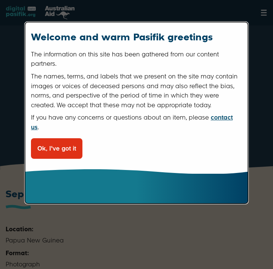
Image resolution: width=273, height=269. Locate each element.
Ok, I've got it (56, 148)
